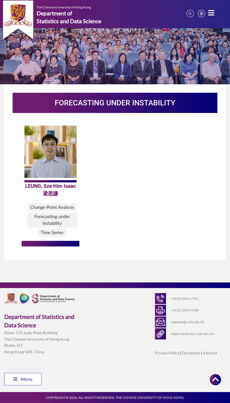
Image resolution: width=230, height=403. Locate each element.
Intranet (210, 352)
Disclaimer (191, 352)
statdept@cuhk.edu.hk (187, 322)
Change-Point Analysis (52, 207)
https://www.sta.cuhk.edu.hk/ (192, 334)
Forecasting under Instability (52, 220)
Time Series (52, 232)
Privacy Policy (167, 352)
